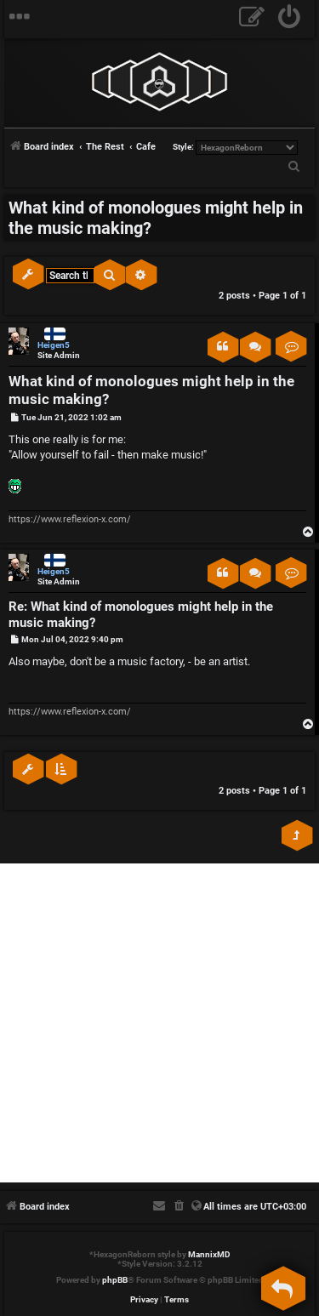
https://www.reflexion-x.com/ (70, 519)
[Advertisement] (159, 1022)
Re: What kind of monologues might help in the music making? (141, 614)
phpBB (115, 1280)
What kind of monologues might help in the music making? (156, 217)
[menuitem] (289, 19)
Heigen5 (53, 345)
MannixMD (209, 1254)
